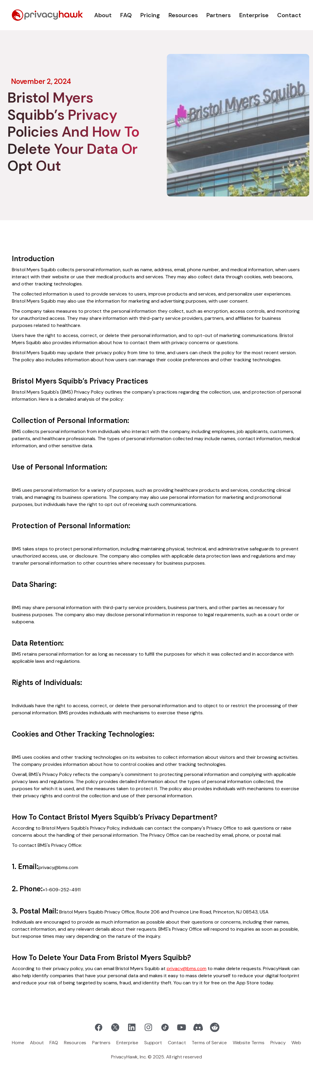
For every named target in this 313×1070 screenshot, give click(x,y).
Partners (218, 15)
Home (18, 1042)
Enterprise (254, 15)
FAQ (126, 15)
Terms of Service (209, 1042)
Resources (183, 15)
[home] (47, 15)
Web (296, 1042)
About (103, 15)
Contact (289, 15)
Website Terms (248, 1042)
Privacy (278, 1042)
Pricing (150, 15)
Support (153, 1042)
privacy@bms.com (186, 968)
